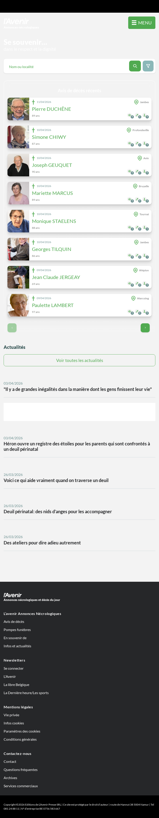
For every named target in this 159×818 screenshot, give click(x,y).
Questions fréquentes (21, 769)
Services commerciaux (21, 786)
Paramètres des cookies (22, 731)
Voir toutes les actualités (79, 360)
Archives (10, 777)
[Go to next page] (145, 327)
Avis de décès (14, 621)
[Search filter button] (148, 66)
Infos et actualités (17, 646)
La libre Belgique (16, 684)
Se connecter (14, 668)
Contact (10, 761)
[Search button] (135, 66)
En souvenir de (15, 638)
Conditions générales (20, 739)
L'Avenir (10, 676)
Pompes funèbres (17, 629)
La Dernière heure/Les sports (26, 692)
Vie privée (11, 715)
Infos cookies (14, 723)
